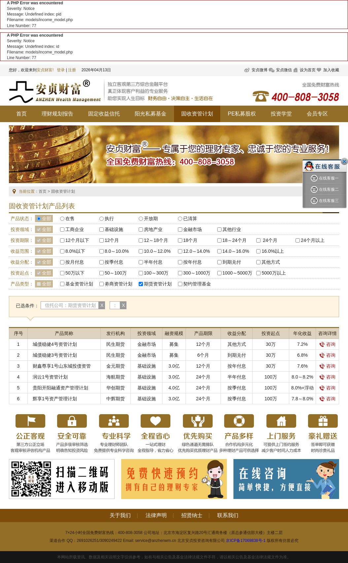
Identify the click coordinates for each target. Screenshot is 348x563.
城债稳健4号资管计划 (55, 344)
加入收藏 (331, 70)
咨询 (327, 344)
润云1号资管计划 (50, 377)
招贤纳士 (191, 515)
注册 (72, 70)
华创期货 (115, 387)
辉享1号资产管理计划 (55, 398)
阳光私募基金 (150, 113)
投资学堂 (281, 113)
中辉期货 (115, 398)
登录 (61, 70)
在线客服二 (325, 189)
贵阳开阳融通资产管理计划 (60, 387)
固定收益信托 (104, 113)
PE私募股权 (242, 113)
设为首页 (308, 70)
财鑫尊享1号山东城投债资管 (62, 366)
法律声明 (156, 515)
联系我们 (227, 515)
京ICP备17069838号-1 (245, 540)
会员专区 (317, 113)
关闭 (344, 161)
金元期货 (115, 366)
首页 (21, 113)
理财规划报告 (57, 113)
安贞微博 (259, 70)
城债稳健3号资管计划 (55, 355)
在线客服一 (325, 178)
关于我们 (120, 515)
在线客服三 (325, 200)
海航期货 (115, 377)
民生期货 (115, 344)
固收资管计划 (197, 113)
